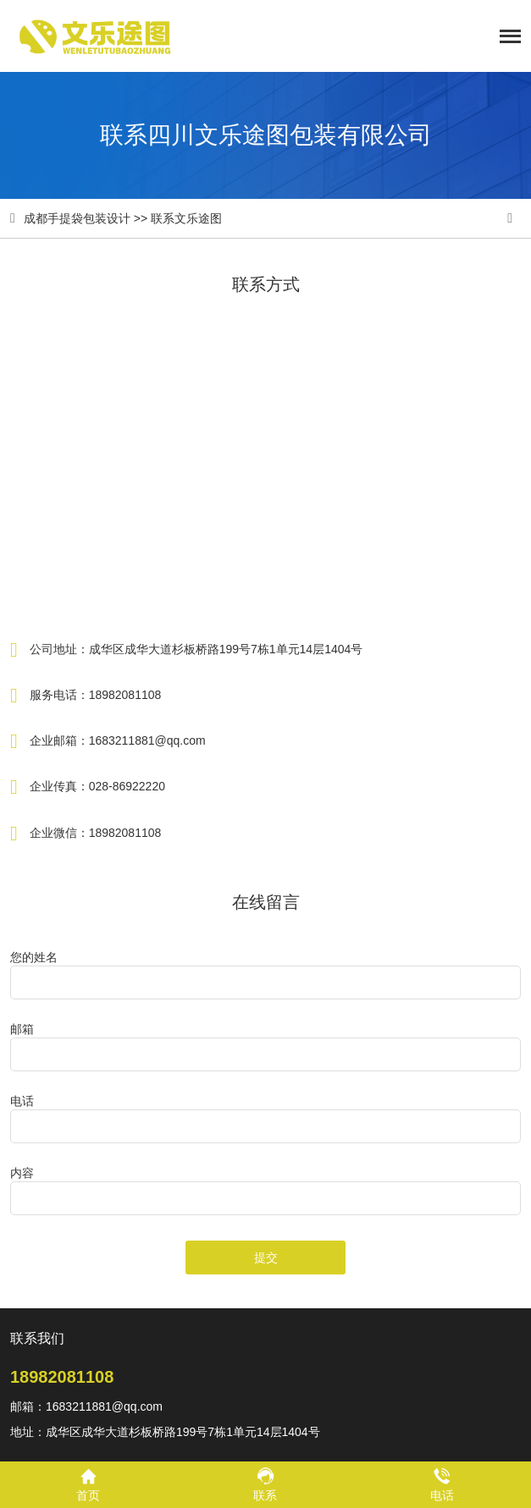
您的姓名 (34, 957)
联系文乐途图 (186, 218)
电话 (22, 1101)
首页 (88, 1484)
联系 (265, 1484)
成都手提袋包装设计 (77, 218)
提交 (266, 1257)
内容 (22, 1173)
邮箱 (22, 1029)
